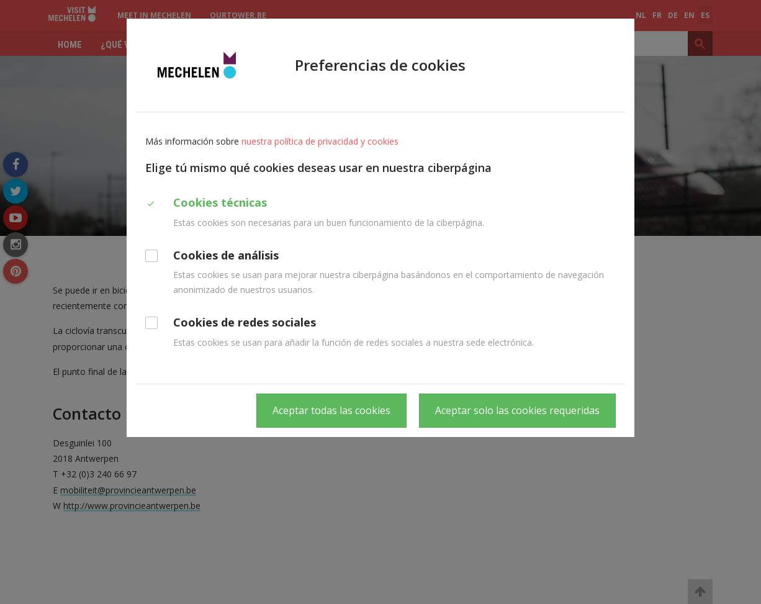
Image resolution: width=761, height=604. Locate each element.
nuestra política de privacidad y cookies (320, 141)
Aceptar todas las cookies (331, 410)
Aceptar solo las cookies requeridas (517, 410)
